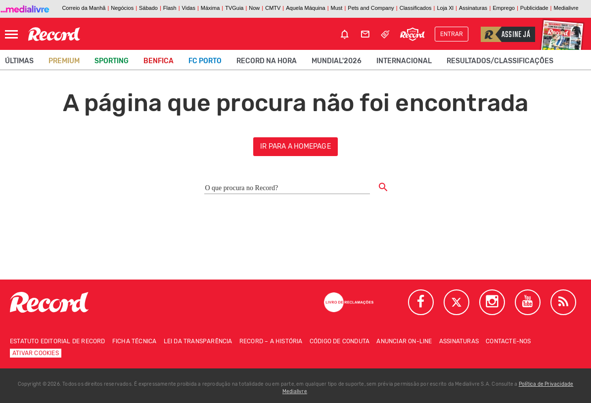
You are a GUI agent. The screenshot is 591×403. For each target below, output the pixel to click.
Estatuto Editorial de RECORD (57, 341)
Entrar (451, 34)
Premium (64, 61)
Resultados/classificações (500, 61)
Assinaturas (459, 341)
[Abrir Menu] (11, 34)
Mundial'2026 (337, 61)
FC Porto (205, 61)
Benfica (158, 61)
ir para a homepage (295, 146)
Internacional (404, 61)
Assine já (505, 34)
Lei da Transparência (198, 341)
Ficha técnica (134, 341)
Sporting (111, 61)
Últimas (19, 61)
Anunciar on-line (404, 341)
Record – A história (271, 341)
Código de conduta (339, 341)
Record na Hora (266, 61)
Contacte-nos (508, 341)
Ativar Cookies (35, 353)
